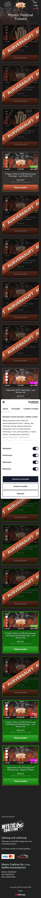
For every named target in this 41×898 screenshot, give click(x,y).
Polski (35, 2)
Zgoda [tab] (5, 409)
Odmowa (20, 494)
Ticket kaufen (20, 187)
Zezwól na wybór (20, 486)
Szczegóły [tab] (16, 409)
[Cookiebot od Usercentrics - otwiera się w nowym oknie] (29, 402)
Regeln (20, 891)
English (35, 5)
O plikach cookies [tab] (31, 409)
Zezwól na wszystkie (20, 479)
